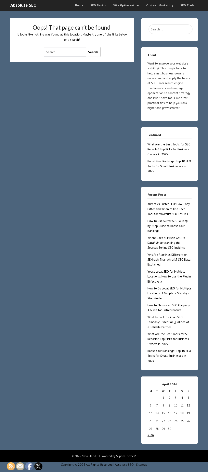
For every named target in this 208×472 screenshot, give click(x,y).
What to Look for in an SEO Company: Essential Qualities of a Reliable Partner (168, 322)
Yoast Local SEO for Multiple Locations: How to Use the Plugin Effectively (169, 276)
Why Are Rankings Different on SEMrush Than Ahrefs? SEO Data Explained (169, 260)
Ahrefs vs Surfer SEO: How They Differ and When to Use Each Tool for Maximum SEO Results (168, 209)
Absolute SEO (23, 5)
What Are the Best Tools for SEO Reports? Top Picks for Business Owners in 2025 (169, 149)
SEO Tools (187, 5)
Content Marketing (159, 5)
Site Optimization (126, 5)
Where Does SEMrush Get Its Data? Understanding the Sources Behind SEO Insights (166, 243)
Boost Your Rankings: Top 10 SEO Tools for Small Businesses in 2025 (169, 166)
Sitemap (141, 464)
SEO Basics (98, 5)
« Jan (150, 435)
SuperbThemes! (126, 456)
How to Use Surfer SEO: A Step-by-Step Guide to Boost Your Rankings (168, 226)
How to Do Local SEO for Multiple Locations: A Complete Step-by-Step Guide (169, 293)
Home (79, 5)
